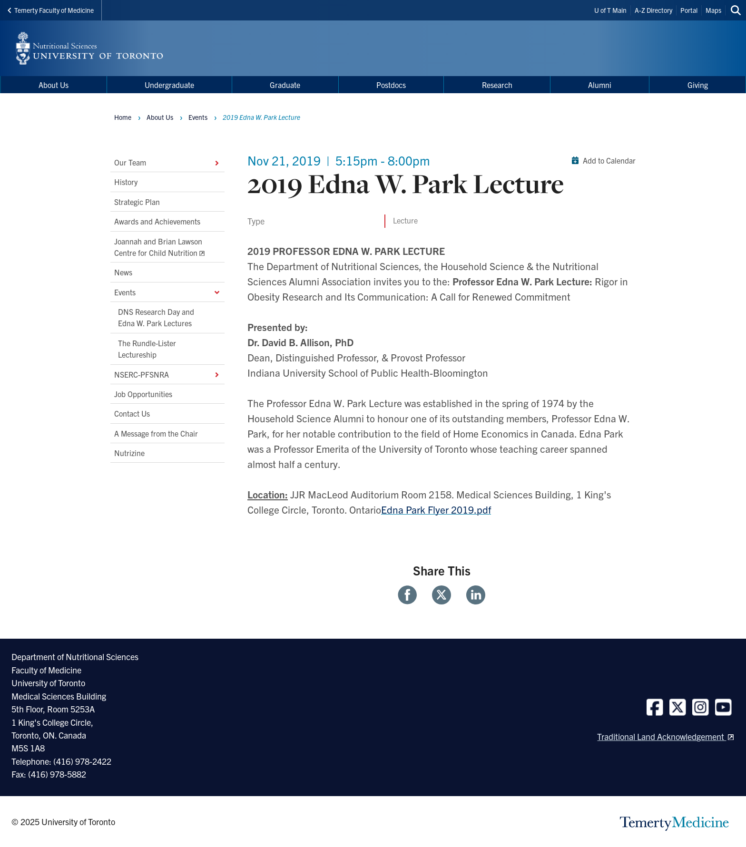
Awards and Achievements (157, 221)
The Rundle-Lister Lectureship (147, 348)
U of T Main (610, 10)
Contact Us (132, 414)
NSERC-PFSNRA (167, 374)
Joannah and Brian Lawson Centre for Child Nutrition (158, 246)
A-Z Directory (653, 10)
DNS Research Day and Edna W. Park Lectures (156, 317)
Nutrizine (129, 453)
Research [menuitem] (497, 84)
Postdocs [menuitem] (391, 84)
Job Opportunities (143, 394)
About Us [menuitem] (54, 84)
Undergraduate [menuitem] (169, 84)
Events (167, 292)
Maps (713, 10)
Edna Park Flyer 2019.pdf (436, 509)
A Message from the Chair (156, 433)
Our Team (167, 162)
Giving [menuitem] (697, 84)
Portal (688, 10)
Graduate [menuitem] (285, 84)
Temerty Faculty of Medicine (51, 10)
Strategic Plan (137, 201)
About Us (160, 117)
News (123, 272)
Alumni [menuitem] (599, 84)
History (125, 182)
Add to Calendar (602, 160)
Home (122, 117)
